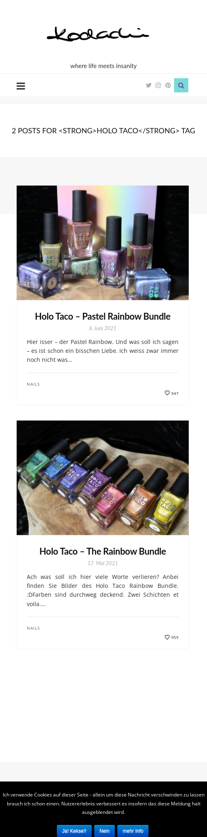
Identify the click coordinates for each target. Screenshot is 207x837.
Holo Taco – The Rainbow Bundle (102, 551)
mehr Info (133, 831)
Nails (33, 384)
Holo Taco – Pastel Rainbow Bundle (102, 316)
